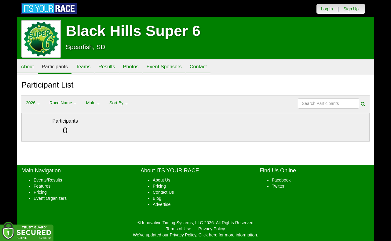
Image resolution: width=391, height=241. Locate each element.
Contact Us (163, 192)
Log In (327, 8)
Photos (141, 67)
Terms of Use (178, 228)
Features (42, 186)
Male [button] (93, 102)
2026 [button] (33, 102)
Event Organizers (50, 198)
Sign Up (351, 8)
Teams (89, 67)
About (28, 67)
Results (114, 67)
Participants (58, 67)
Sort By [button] (118, 102)
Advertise (161, 204)
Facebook (281, 180)
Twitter (278, 186)
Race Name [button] (62, 102)
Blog (157, 198)
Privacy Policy (211, 228)
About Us (161, 180)
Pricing (40, 192)
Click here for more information (228, 234)
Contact (214, 67)
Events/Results (48, 180)
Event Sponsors (177, 67)
